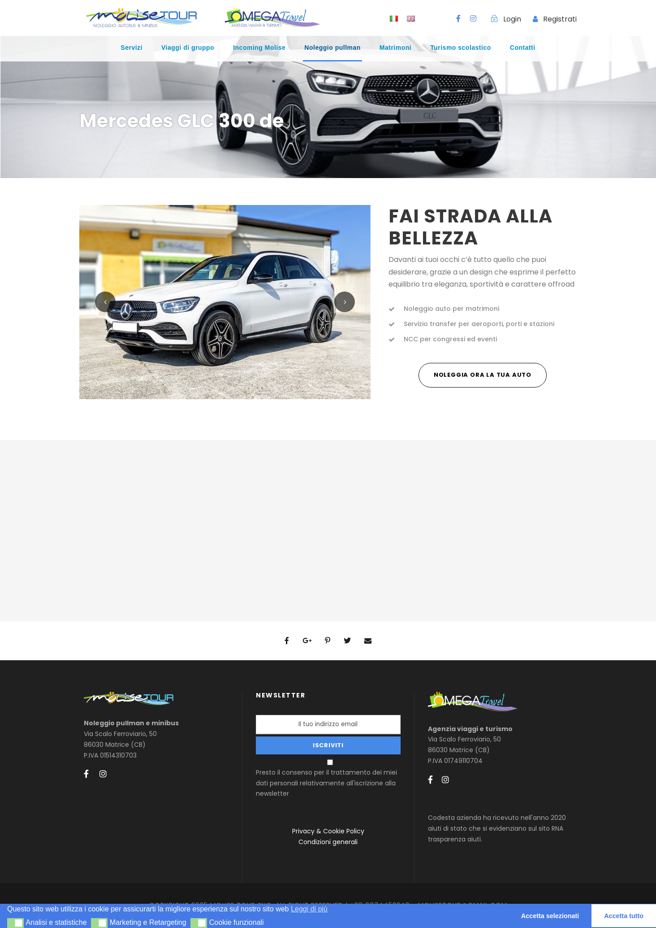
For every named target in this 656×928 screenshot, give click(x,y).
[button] (15, 923)
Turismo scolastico (460, 47)
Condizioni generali (328, 841)
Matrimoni (395, 47)
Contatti (522, 47)
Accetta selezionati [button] (550, 915)
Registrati (560, 19)
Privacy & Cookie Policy (328, 831)
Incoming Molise (259, 47)
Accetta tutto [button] (623, 915)
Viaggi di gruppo (187, 47)
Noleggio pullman (332, 47)
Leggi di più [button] (309, 909)
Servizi (131, 47)
